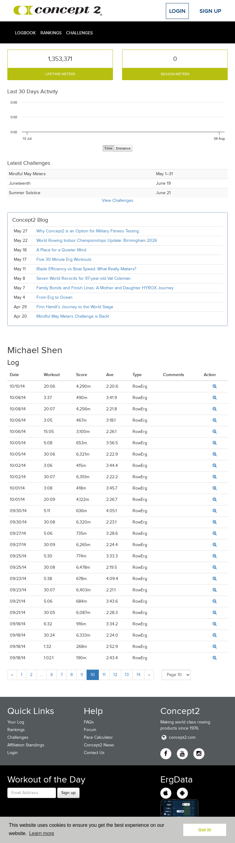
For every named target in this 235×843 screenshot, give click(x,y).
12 (115, 674)
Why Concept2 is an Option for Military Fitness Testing (87, 231)
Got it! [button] (204, 829)
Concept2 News (99, 745)
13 (127, 674)
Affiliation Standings (25, 745)
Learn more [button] (41, 833)
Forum (90, 729)
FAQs (89, 722)
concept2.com (178, 737)
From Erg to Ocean (54, 297)
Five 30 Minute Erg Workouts (63, 259)
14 (138, 674)
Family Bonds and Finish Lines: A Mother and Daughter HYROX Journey (104, 288)
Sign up (68, 792)
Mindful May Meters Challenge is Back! (72, 316)
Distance (123, 148)
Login (177, 11)
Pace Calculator (98, 737)
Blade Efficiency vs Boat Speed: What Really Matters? (86, 269)
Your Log (15, 722)
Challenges (79, 32)
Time (108, 148)
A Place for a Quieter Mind (61, 250)
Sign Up (210, 11)
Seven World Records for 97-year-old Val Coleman (83, 278)
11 (104, 674)
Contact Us (94, 752)
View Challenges (117, 200)
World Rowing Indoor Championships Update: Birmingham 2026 (96, 240)
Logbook (25, 32)
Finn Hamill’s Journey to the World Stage (74, 307)
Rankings (51, 32)
